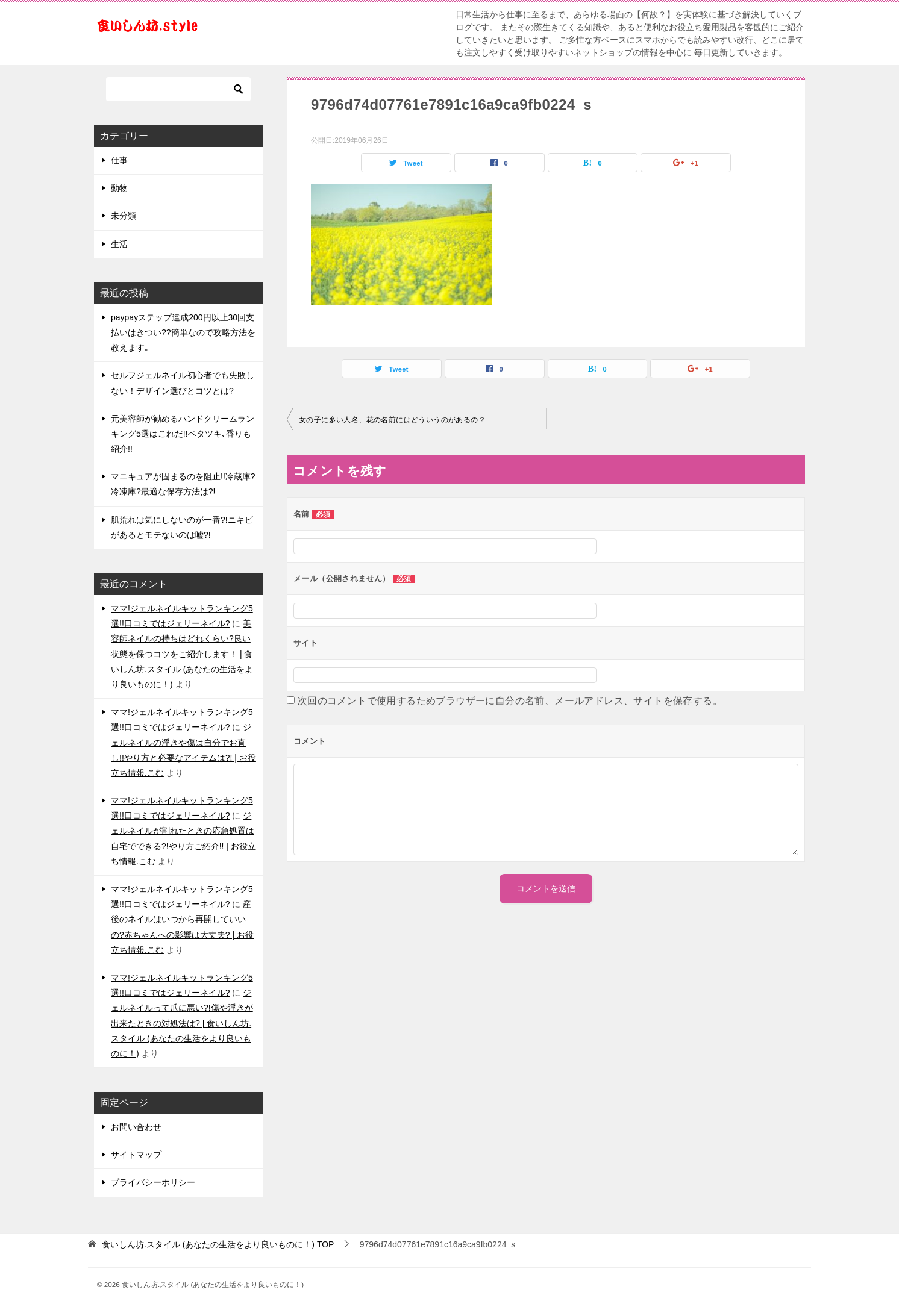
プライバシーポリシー (153, 1182)
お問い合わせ (136, 1127)
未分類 (123, 215)
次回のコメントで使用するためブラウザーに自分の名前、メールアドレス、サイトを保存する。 (510, 701)
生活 (119, 244)
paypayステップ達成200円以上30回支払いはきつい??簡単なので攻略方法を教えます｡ (183, 332)
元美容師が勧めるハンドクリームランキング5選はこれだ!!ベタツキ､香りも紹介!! (182, 434)
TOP (218, 1244)
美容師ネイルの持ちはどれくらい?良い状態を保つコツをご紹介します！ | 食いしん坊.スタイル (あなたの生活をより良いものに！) (182, 654)
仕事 (119, 160)
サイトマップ (136, 1154)
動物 (119, 188)
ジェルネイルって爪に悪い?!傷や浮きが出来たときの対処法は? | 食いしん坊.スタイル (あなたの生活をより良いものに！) (182, 1023)
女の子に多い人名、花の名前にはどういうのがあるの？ (392, 420)
